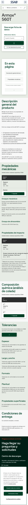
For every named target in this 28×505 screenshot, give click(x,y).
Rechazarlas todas (13, 493)
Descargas (5, 465)
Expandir (14, 193)
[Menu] (25, 2)
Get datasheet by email (14, 47)
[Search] (2, 2)
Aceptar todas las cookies (13, 488)
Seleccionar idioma (10, 34)
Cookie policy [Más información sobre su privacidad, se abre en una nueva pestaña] (12, 484)
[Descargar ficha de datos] (14, 43)
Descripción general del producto (14, 73)
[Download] (9, 335)
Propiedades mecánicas (14, 79)
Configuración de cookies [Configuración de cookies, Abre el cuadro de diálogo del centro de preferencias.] (13, 499)
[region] (13, 486)
